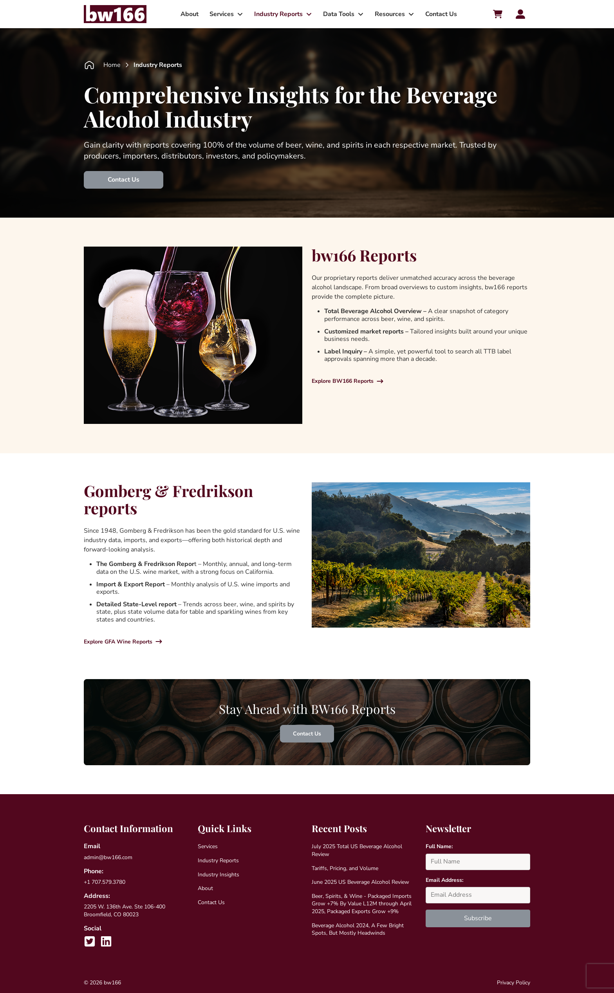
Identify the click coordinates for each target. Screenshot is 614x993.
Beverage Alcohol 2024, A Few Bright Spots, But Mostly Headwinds (358, 929)
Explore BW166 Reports (343, 381)
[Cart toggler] (497, 14)
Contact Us (441, 14)
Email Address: (444, 880)
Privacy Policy (513, 982)
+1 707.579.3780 (104, 882)
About (190, 14)
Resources (390, 14)
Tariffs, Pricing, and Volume (345, 868)
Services (221, 14)
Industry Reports (278, 14)
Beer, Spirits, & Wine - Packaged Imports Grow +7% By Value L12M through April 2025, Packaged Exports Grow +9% (362, 903)
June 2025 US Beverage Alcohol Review (360, 882)
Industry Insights (218, 874)
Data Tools (338, 14)
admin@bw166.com (108, 857)
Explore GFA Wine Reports (118, 641)
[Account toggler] (520, 14)
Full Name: (439, 846)
